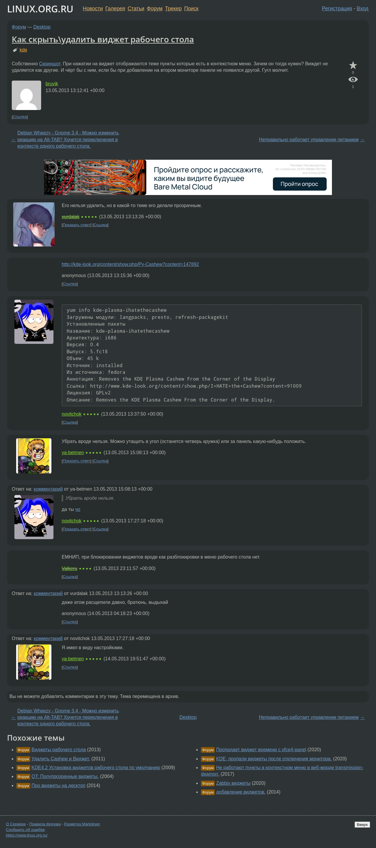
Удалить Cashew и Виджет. (60, 758)
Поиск (191, 8)
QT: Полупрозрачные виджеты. (65, 776)
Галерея (115, 8)
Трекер (173, 8)
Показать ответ (76, 225)
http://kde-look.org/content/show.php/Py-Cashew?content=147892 (130, 264)
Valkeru (69, 568)
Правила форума (45, 824)
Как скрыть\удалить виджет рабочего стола (103, 39)
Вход (362, 8)
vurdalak (70, 216)
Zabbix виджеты (233, 783)
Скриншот (49, 63)
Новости (93, 8)
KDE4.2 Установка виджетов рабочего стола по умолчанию (95, 767)
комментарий (48, 489)
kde (23, 49)
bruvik (52, 83)
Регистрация (337, 8)
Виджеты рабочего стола (58, 749)
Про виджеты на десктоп (58, 785)
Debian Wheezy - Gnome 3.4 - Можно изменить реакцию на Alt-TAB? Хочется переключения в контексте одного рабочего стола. (68, 139)
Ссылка (20, 117)
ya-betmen (73, 452)
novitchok (72, 413)
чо (77, 509)
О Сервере (16, 824)
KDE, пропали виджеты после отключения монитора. (274, 758)
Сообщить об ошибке (25, 829)
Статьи (135, 8)
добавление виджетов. (241, 791)
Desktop (42, 26)
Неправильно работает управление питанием (309, 139)
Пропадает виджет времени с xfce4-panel (261, 749)
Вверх (362, 824)
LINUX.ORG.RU (40, 8)
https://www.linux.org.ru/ (26, 835)
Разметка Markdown (82, 824)
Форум (154, 8)
